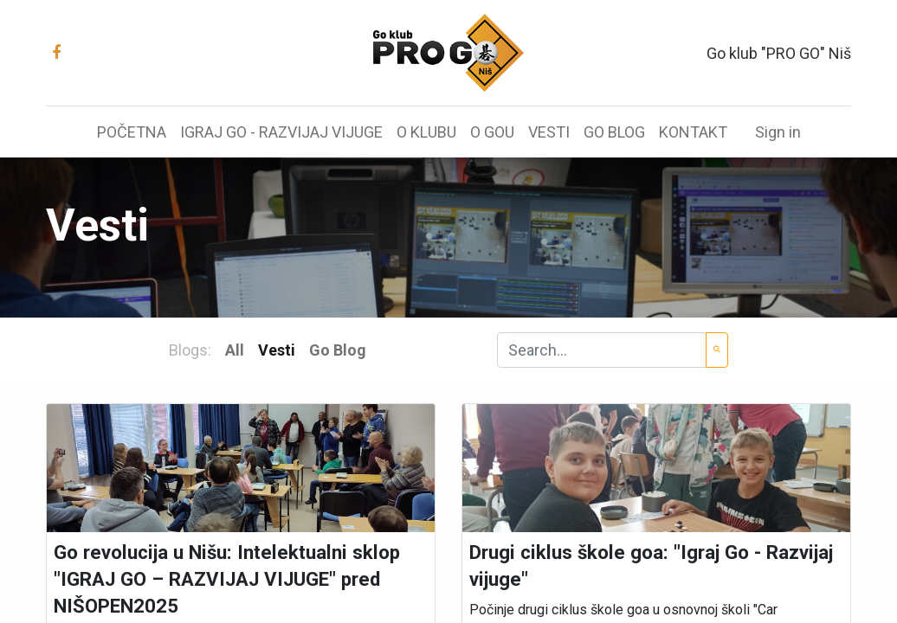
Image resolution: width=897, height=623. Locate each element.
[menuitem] (131, 132)
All (234, 350)
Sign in (778, 132)
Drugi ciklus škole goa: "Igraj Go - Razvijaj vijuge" (651, 565)
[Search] (717, 350)
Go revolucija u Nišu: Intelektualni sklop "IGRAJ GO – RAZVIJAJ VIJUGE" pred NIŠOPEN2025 (227, 579)
